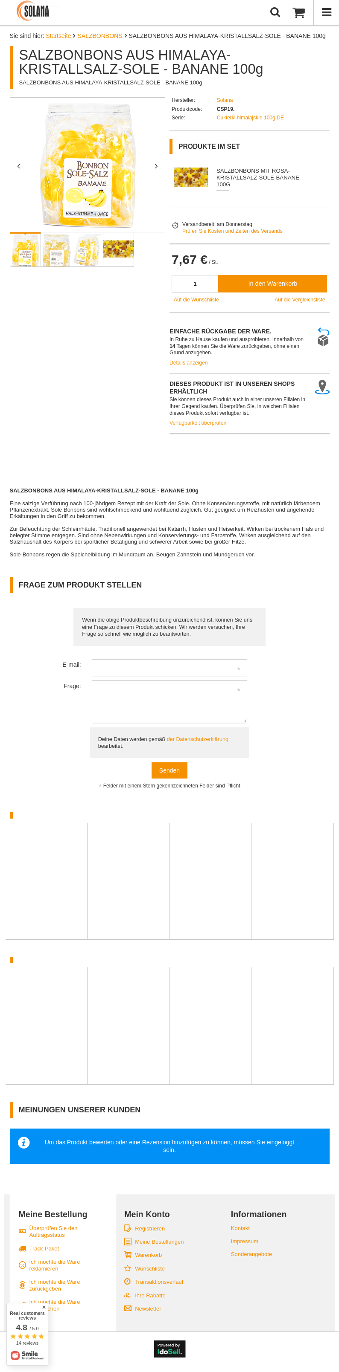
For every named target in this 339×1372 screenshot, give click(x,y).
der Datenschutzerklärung (197, 739)
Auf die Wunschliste (196, 300)
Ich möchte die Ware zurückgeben (54, 1285)
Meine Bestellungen (159, 1242)
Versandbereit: (199, 224)
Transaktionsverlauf (159, 1282)
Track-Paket (44, 1248)
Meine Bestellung (53, 1214)
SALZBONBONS (99, 35)
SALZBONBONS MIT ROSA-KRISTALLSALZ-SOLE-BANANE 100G (257, 178)
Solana (225, 100)
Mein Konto (147, 1214)
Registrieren (150, 1228)
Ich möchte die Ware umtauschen (54, 1305)
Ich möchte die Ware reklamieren (54, 1265)
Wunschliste (150, 1268)
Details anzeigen (188, 363)
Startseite (58, 35)
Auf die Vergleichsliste (300, 300)
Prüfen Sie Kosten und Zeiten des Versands (232, 231)
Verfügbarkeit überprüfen (198, 423)
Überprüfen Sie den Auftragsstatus (53, 1231)
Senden (169, 770)
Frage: (72, 686)
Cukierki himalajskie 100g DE (250, 118)
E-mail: (71, 664)
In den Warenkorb (272, 283)
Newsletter (148, 1308)
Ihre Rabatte (150, 1295)
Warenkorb (148, 1255)
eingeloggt (281, 1142)
